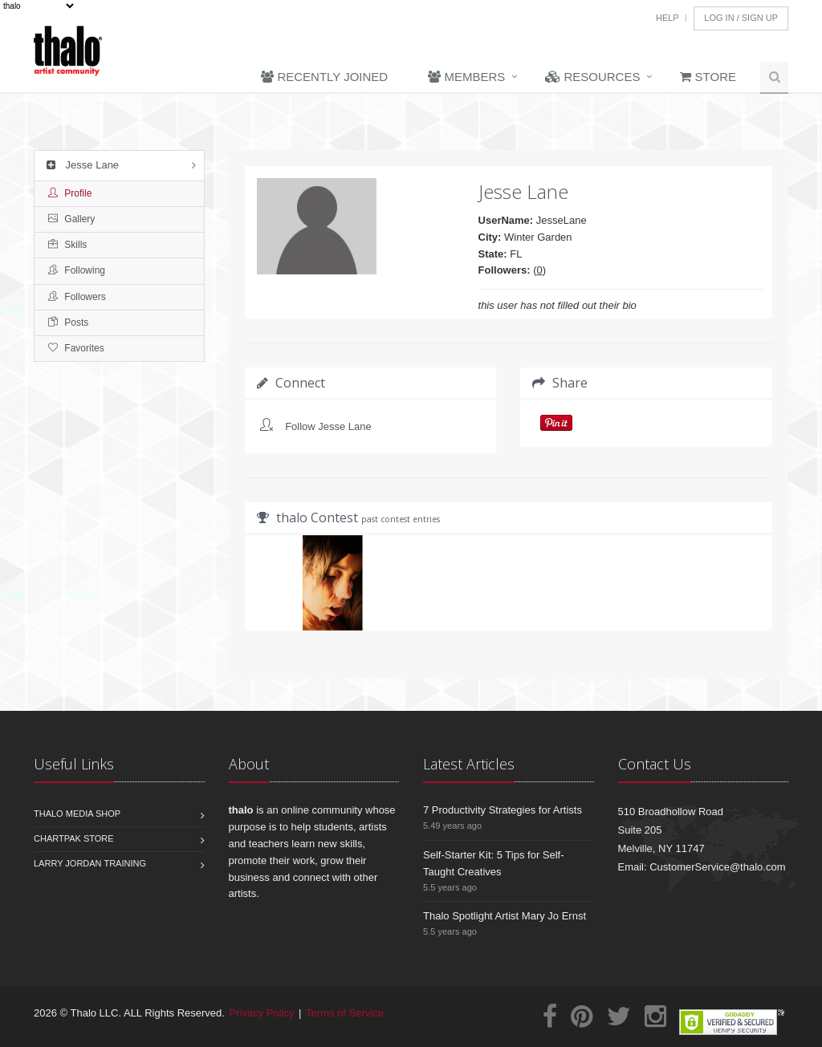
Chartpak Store (74, 838)
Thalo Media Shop (77, 813)
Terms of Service (345, 1013)
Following (76, 270)
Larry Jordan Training (90, 863)
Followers (77, 296)
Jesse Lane (81, 165)
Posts (68, 322)
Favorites (76, 348)
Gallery (71, 219)
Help (667, 17)
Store (708, 76)
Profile (70, 193)
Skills (67, 244)
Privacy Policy (262, 1013)
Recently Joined (324, 76)
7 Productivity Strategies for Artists (502, 810)
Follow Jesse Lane (328, 426)
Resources (592, 76)
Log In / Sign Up (741, 17)
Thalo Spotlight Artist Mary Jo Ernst (504, 916)
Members (466, 76)
